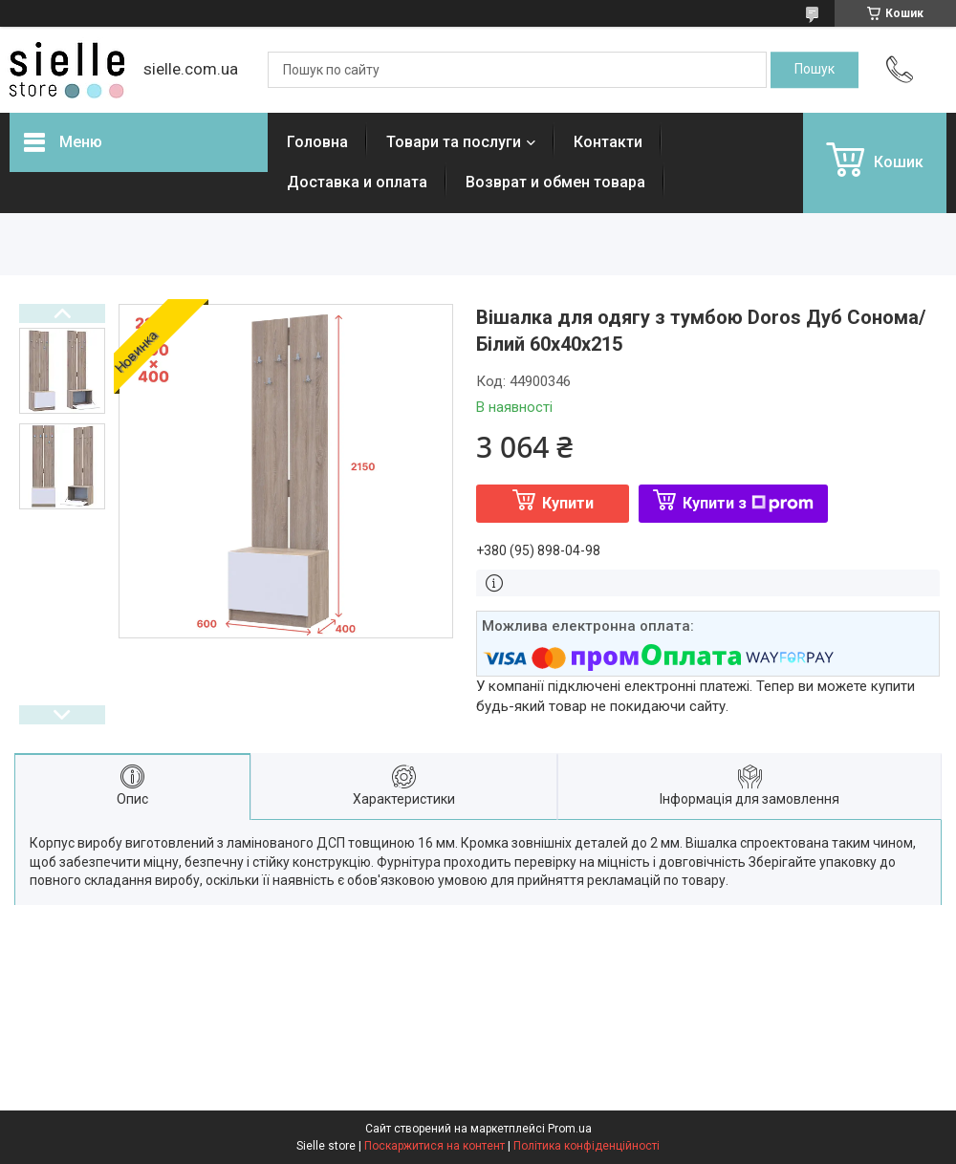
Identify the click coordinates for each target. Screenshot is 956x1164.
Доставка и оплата (357, 182)
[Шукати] (814, 70)
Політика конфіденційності (586, 1146)
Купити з (748, 503)
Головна (317, 142)
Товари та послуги (453, 142)
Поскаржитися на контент (434, 1146)
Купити (568, 503)
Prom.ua (570, 1128)
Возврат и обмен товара (555, 182)
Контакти (608, 142)
